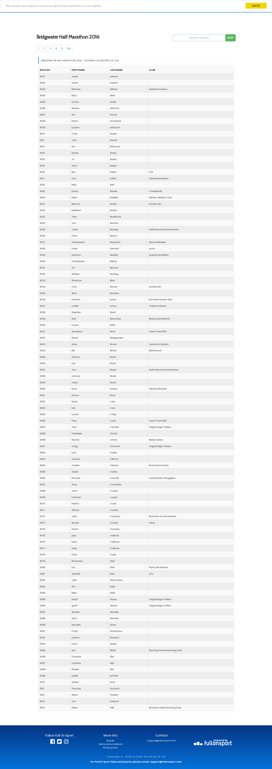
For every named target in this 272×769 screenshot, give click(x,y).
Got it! (256, 6)
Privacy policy (110, 747)
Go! (230, 38)
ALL (69, 48)
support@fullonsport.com (161, 740)
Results (110, 740)
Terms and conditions (110, 744)
